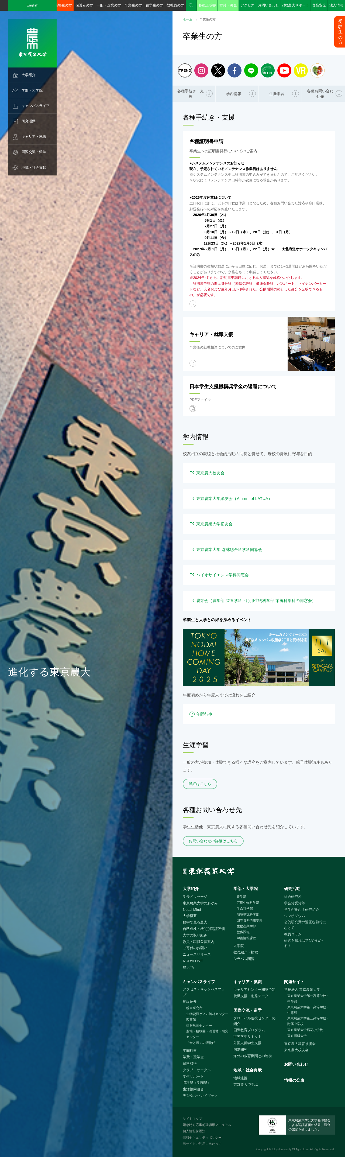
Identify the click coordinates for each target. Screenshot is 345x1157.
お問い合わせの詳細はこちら (213, 841)
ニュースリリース (197, 954)
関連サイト (294, 981)
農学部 (241, 897)
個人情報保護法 (194, 1131)
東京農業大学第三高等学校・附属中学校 (308, 1021)
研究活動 (29, 121)
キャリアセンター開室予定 (254, 989)
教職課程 (243, 932)
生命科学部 (245, 909)
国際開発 (240, 1049)
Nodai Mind (192, 910)
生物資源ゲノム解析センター (207, 1014)
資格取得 (190, 1063)
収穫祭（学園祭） (197, 1083)
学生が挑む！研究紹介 (301, 910)
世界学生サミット (247, 1036)
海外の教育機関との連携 (252, 1056)
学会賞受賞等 (294, 903)
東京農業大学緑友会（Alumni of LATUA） (234, 498)
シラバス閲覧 (243, 959)
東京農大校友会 (210, 473)
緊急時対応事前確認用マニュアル (207, 1125)
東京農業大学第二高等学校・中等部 (308, 1010)
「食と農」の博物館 (200, 1043)
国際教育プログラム (249, 1030)
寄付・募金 (228, 5)
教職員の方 (175, 5)
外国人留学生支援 (247, 1043)
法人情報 (336, 5)
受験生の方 (63, 5)
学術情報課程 (246, 938)
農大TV (188, 967)
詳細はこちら (200, 784)
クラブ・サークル (197, 1070)
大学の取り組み (195, 935)
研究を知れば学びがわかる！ (303, 943)
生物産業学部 (246, 926)
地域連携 (240, 1078)
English (33, 5)
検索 (191, 5)
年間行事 (204, 714)
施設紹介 (190, 1001)
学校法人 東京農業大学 (302, 989)
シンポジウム (294, 916)
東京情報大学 (297, 1036)
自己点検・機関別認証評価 (204, 929)
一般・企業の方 (108, 5)
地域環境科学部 (248, 914)
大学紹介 (29, 75)
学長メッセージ (195, 897)
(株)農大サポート (295, 5)
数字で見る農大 (195, 922)
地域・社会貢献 (34, 167)
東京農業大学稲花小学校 (305, 1030)
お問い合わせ (268, 5)
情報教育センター (199, 1025)
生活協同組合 (193, 1089)
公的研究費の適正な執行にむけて (305, 925)
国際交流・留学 (34, 152)
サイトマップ (192, 1119)
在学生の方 (154, 5)
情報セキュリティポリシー (202, 1137)
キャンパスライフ (36, 106)
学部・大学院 (32, 90)
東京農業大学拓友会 (214, 524)
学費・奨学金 (193, 1057)
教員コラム (293, 934)
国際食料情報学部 (250, 920)
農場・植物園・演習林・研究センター (207, 1034)
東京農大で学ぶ (245, 1084)
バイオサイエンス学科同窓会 (222, 575)
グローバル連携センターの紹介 (254, 1021)
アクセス (247, 5)
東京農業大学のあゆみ (200, 903)
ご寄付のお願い (195, 948)
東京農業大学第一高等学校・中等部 (308, 998)
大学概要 (190, 916)
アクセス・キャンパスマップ (204, 992)
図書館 (191, 1019)
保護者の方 (84, 5)
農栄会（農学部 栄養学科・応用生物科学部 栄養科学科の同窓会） (256, 600)
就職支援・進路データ (250, 996)
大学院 (238, 946)
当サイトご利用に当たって (202, 1144)
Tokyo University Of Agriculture (290, 1149)
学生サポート (193, 1076)
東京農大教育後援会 (300, 1044)
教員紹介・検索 (245, 952)
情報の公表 (294, 1080)
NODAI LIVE (193, 961)
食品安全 (319, 5)
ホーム (187, 19)
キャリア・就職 (34, 136)
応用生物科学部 (248, 903)
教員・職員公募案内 (198, 942)
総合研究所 (293, 897)
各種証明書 (207, 5)
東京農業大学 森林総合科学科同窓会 (229, 549)
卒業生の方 (133, 5)
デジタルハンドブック (200, 1096)
